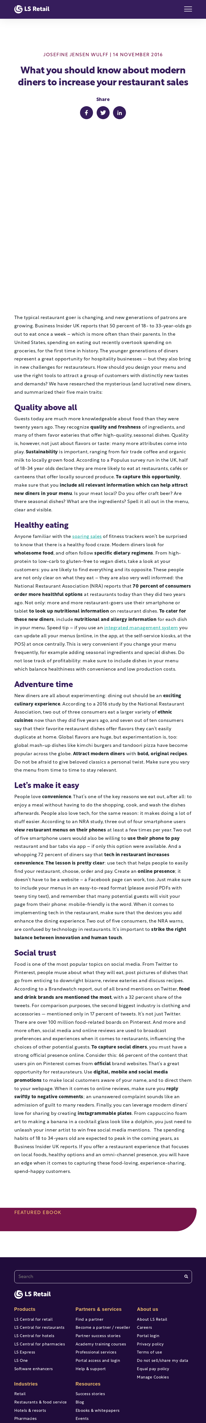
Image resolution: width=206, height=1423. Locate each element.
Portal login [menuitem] (148, 1250)
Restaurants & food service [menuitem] (40, 1324)
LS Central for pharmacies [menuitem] (39, 1259)
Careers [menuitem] (144, 1240)
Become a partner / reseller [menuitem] (103, 1240)
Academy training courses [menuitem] (101, 1259)
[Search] (186, 1187)
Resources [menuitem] (88, 1304)
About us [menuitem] (147, 1220)
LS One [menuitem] (21, 1279)
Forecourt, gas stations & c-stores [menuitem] (41, 1356)
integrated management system (141, 539)
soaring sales (87, 447)
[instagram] (121, 1399)
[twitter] (103, 1399)
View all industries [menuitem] (32, 1368)
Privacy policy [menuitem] (150, 1259)
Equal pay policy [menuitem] (153, 1288)
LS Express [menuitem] (24, 1269)
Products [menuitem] (25, 1220)
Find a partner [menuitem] (90, 1231)
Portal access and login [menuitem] (98, 1279)
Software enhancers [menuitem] (33, 1288)
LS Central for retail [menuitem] (33, 1231)
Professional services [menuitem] (96, 1269)
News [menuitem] (81, 1353)
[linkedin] (139, 1399)
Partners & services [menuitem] (99, 1220)
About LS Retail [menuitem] (152, 1231)
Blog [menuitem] (80, 1324)
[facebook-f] (67, 1399)
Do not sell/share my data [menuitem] (162, 1279)
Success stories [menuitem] (90, 1315)
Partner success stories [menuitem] (98, 1250)
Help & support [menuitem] (91, 1288)
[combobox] (103, 1187)
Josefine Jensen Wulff (76, 55)
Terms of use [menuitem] (149, 1269)
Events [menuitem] (82, 1343)
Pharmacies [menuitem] (25, 1343)
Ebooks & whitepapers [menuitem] (98, 1334)
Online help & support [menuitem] (97, 1363)
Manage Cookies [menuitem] (153, 1298)
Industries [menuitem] (26, 1304)
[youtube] (85, 1399)
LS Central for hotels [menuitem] (34, 1250)
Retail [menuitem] (20, 1315)
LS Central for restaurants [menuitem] (39, 1240)
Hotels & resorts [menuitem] (30, 1334)
